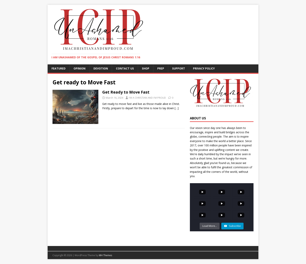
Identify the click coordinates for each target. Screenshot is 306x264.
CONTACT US (125, 68)
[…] (177, 108)
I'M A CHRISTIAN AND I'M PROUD (147, 97)
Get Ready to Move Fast (125, 92)
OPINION (79, 68)
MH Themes (105, 255)
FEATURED (59, 68)
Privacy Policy (204, 68)
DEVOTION (100, 68)
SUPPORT (178, 68)
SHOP (145, 68)
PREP (160, 68)
